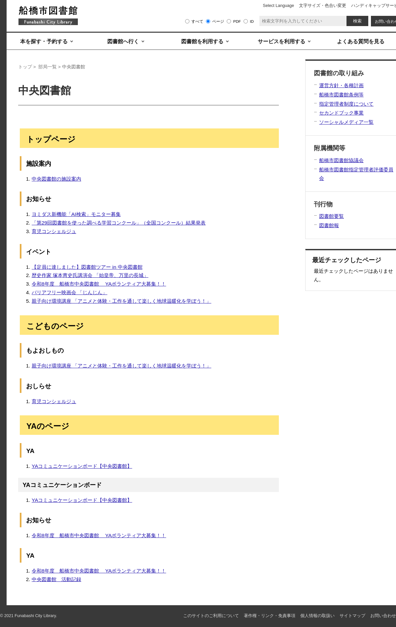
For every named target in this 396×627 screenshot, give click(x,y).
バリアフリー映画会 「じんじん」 (69, 292)
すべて (197, 21)
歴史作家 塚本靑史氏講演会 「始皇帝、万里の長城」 (90, 275)
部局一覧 (47, 66)
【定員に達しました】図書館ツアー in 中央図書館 (87, 267)
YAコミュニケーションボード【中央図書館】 (82, 466)
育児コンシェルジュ (54, 231)
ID (252, 21)
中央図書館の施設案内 (56, 179)
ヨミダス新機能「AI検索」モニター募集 (76, 214)
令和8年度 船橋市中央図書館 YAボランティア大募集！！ (99, 284)
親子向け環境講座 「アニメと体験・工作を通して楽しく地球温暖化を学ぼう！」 (121, 301)
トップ (25, 66)
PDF (237, 21)
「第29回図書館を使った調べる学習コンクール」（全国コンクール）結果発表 (119, 223)
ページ (218, 21)
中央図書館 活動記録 (56, 579)
